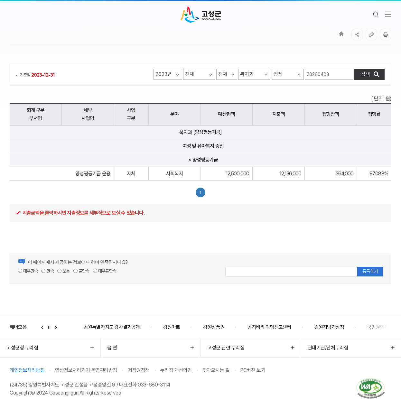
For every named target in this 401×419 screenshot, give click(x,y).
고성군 (200, 14)
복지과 (185, 132)
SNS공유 (357, 34)
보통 (63, 271)
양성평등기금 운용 (92, 174)
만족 (47, 271)
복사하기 (371, 34)
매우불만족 (104, 271)
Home (341, 33)
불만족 (81, 271)
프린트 (385, 34)
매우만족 (28, 271)
